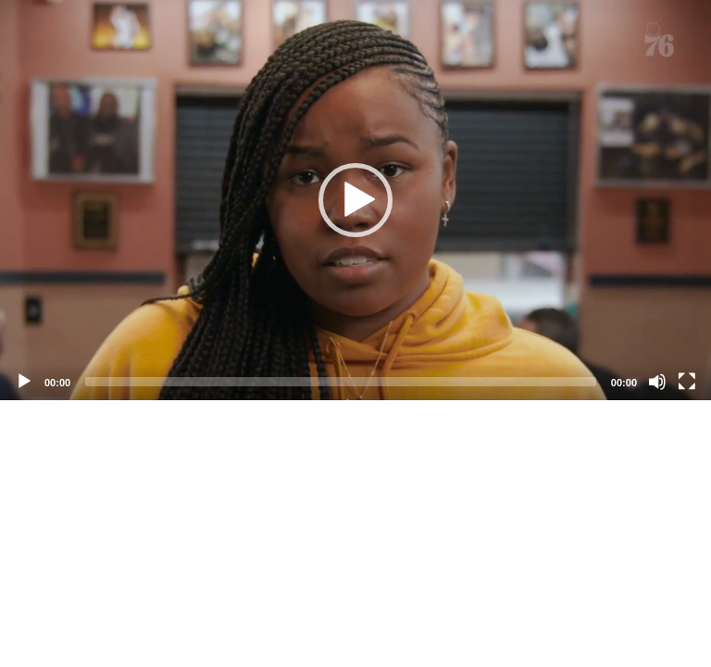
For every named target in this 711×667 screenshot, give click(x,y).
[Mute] (657, 381)
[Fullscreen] (687, 381)
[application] (355, 200)
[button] (355, 200)
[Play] (24, 381)
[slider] (340, 381)
